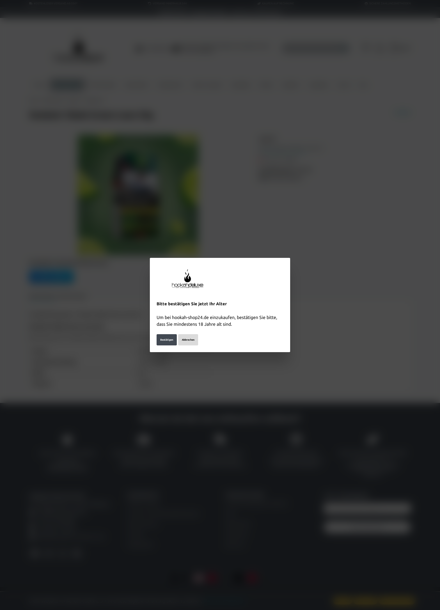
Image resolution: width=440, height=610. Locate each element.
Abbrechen (188, 339)
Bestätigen (166, 339)
